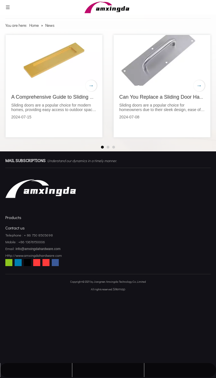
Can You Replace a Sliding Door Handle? (165, 97)
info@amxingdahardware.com (37, 249)
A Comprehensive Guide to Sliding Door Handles (66, 97)
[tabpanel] (54, 86)
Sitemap (119, 289)
